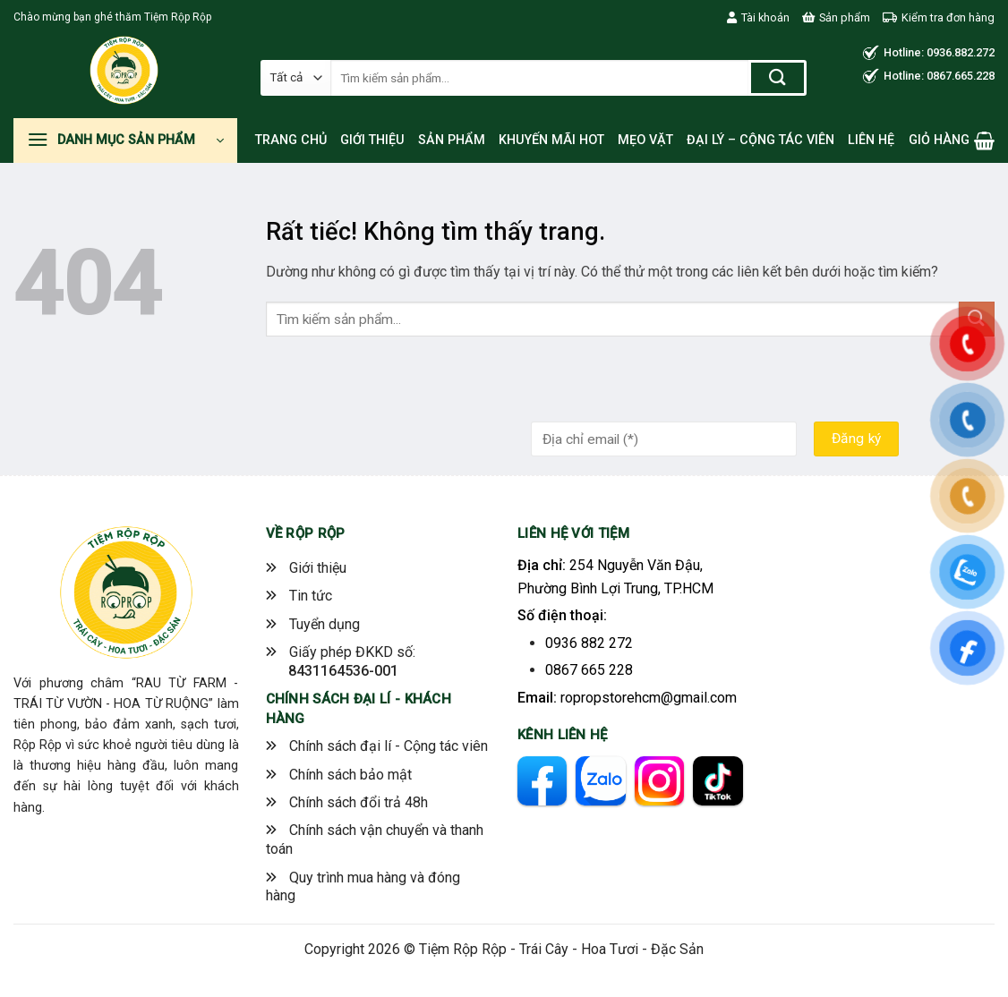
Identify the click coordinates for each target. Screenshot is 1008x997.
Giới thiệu (372, 140)
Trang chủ (291, 140)
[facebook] (542, 780)
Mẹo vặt (645, 140)
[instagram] (659, 780)
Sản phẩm (836, 17)
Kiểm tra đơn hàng (939, 17)
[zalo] (600, 780)
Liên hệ (871, 140)
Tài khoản (758, 17)
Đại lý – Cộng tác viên (760, 140)
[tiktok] (717, 780)
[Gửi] (777, 78)
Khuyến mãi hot (551, 140)
